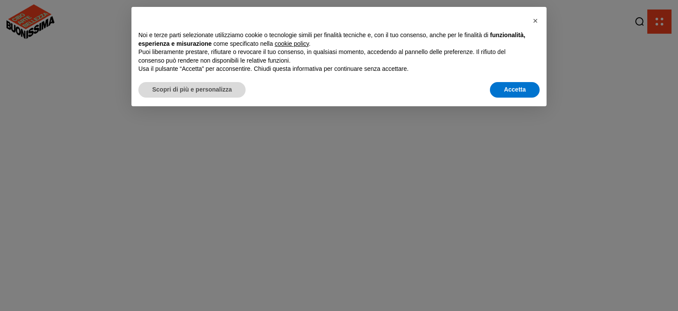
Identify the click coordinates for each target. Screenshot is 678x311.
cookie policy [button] (292, 43)
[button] (535, 21)
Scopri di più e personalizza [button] (192, 89)
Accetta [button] (515, 89)
